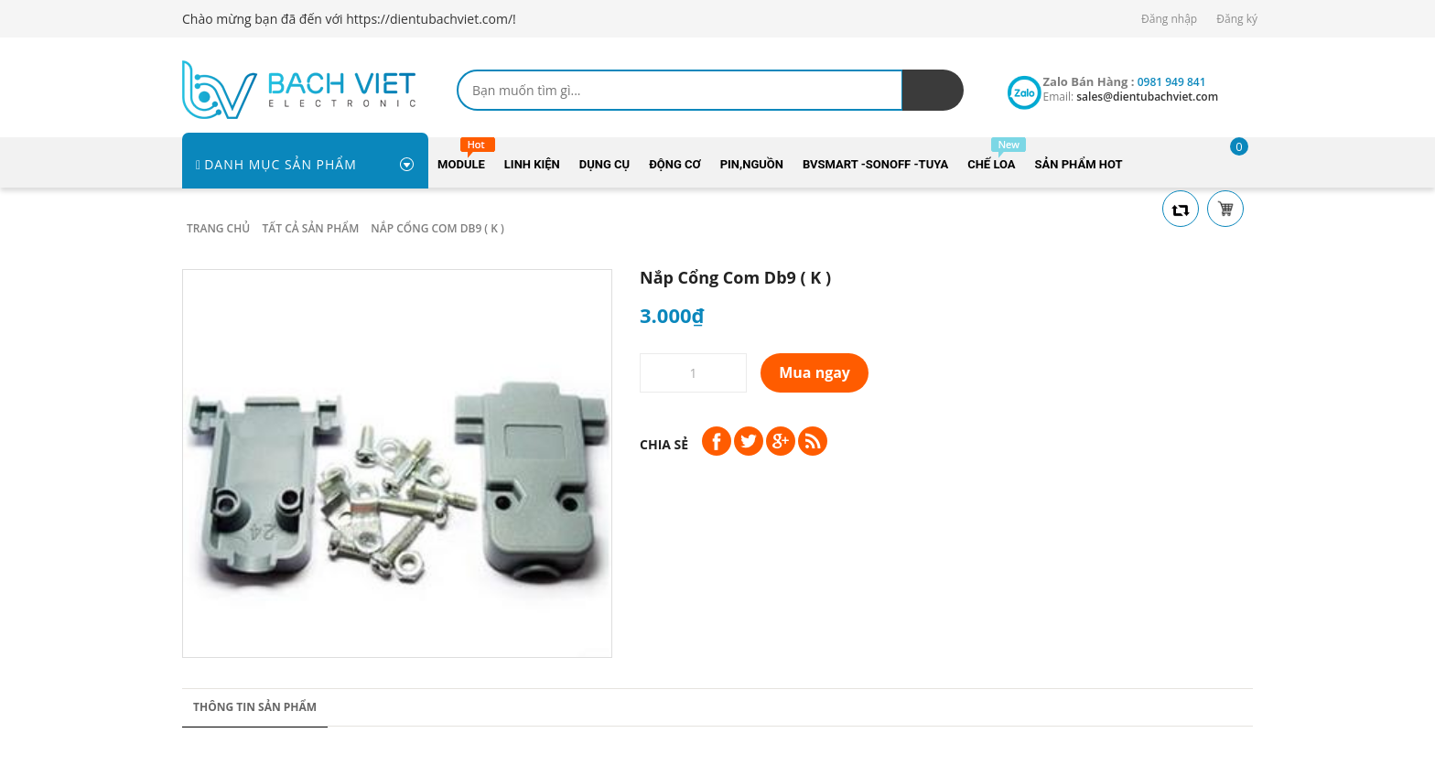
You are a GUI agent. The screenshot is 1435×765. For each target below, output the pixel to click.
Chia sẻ (664, 444)
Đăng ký (1236, 19)
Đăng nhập (1169, 19)
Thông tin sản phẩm (255, 707)
